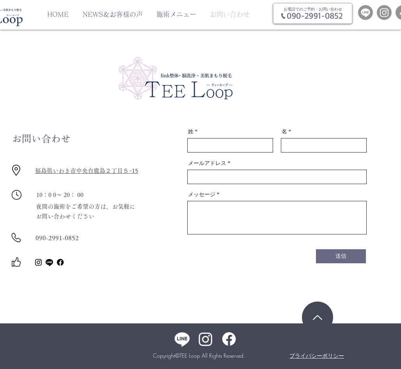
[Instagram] (384, 12)
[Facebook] (60, 262)
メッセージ (201, 194)
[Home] (317, 317)
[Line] (365, 12)
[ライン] (49, 262)
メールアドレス (207, 163)
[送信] (341, 256)
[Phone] (283, 16)
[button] (177, 14)
